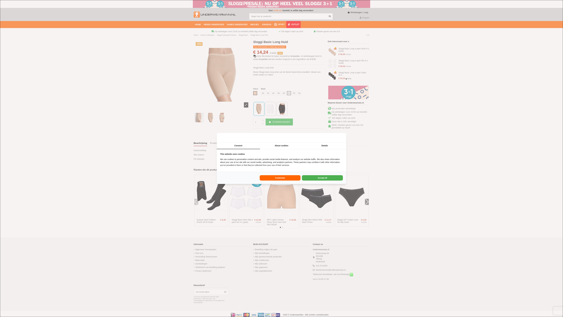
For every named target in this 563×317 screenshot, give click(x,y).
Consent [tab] (238, 145)
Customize (280, 178)
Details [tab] (324, 145)
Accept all (322, 178)
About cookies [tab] (281, 145)
